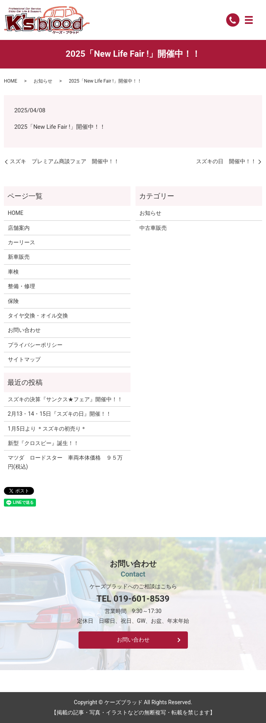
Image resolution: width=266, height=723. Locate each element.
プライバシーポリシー (35, 345)
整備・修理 (21, 286)
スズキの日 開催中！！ (226, 161)
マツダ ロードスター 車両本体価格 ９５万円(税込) (65, 461)
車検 (13, 272)
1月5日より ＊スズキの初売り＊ (47, 429)
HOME (10, 81)
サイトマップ (24, 359)
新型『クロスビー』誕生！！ (43, 443)
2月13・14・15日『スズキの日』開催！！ (59, 414)
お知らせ (43, 81)
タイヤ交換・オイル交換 (38, 315)
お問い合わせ (24, 330)
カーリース (21, 242)
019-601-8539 (141, 599)
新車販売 (19, 257)
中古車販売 (153, 228)
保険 (13, 301)
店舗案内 (19, 228)
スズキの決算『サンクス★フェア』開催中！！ (65, 399)
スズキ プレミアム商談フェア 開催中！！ (64, 161)
